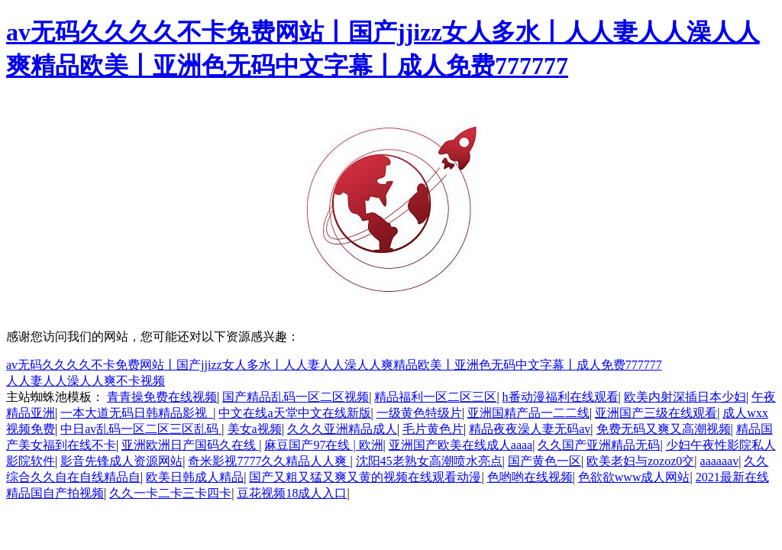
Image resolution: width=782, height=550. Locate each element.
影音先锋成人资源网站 (121, 461)
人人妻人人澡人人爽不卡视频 (85, 380)
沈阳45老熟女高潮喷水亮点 (429, 461)
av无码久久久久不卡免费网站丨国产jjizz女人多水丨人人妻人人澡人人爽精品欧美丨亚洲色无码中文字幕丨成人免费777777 (334, 364)
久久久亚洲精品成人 (342, 428)
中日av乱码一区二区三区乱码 (140, 428)
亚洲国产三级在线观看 (656, 412)
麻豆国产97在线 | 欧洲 (323, 444)
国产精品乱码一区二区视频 (295, 396)
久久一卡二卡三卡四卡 (170, 493)
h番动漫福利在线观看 (560, 396)
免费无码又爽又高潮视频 (663, 428)
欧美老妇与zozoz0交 (640, 461)
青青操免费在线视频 (162, 396)
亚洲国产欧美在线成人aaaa (460, 444)
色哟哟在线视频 (530, 477)
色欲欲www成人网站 (634, 477)
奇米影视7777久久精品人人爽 (269, 461)
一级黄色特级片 (419, 412)
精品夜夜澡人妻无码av (529, 428)
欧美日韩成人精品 (195, 477)
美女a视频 (255, 428)
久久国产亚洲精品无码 (599, 444)
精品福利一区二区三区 (435, 396)
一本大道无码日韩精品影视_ (136, 412)
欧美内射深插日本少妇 (685, 396)
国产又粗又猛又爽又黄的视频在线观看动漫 (365, 477)
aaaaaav (719, 461)
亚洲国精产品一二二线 (528, 412)
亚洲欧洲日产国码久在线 (190, 444)
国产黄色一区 (544, 461)
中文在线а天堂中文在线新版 (294, 412)
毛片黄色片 (433, 428)
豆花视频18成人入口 (292, 493)
